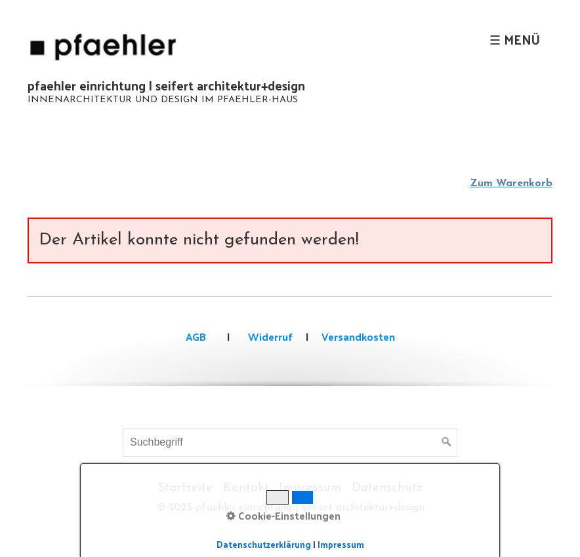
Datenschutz (387, 488)
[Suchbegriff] (290, 442)
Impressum (310, 488)
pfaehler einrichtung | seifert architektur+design (166, 85)
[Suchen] (446, 442)
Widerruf (269, 336)
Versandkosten (358, 336)
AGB (196, 336)
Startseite (185, 488)
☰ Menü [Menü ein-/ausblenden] (514, 39)
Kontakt (246, 488)
